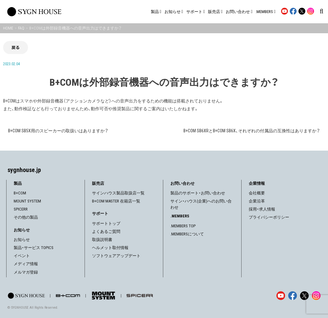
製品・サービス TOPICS (33, 247)
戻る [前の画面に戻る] (16, 47)
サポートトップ (106, 223)
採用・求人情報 (262, 209)
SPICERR (21, 209)
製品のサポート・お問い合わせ (197, 193)
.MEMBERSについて (187, 234)
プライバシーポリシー (269, 217)
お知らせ (22, 239)
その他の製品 (26, 217)
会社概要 (257, 193)
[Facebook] (292, 295)
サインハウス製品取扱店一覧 (118, 193)
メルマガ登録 (26, 272)
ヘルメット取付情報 (110, 247)
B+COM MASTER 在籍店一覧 (116, 201)
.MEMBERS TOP (183, 226)
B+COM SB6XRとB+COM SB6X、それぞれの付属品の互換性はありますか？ (251, 130)
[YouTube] (280, 295)
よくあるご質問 (106, 231)
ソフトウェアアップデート (116, 255)
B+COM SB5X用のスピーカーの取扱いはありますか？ (58, 130)
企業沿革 (257, 201)
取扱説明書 (102, 239)
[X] (304, 295)
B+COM (20, 193)
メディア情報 (26, 263)
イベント (22, 255)
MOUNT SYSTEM (27, 201)
